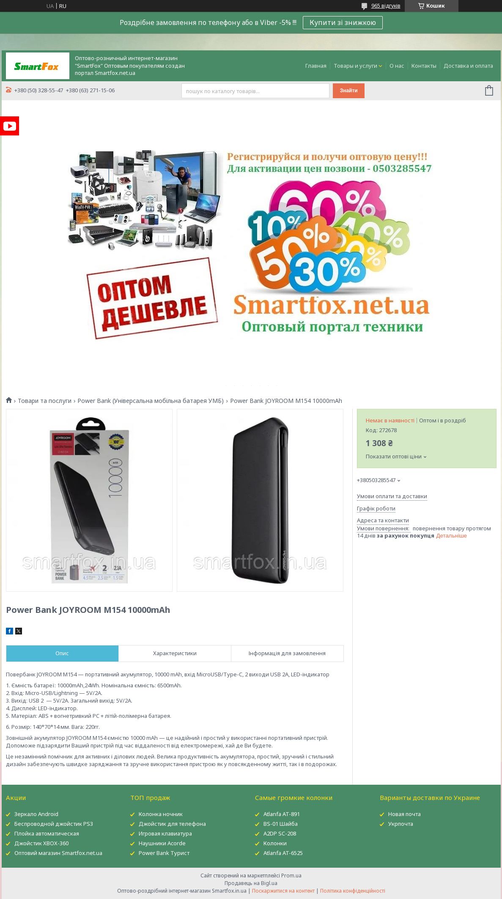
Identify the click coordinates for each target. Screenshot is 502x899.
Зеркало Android (36, 814)
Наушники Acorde (162, 843)
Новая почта (404, 814)
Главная (315, 65)
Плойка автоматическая (46, 833)
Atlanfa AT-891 (281, 814)
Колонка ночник (161, 814)
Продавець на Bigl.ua (251, 883)
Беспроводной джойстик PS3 (53, 823)
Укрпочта (400, 823)
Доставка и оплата (468, 65)
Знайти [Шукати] (349, 91)
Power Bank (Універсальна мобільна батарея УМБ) (150, 401)
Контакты (423, 65)
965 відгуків (386, 5)
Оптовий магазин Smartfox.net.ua (58, 853)
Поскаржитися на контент (283, 890)
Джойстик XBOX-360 (41, 843)
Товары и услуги (355, 65)
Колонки (275, 843)
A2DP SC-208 (279, 833)
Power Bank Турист (164, 853)
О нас (397, 65)
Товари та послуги (44, 401)
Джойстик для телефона (172, 823)
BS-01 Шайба (280, 823)
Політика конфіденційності (352, 890)
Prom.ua (291, 875)
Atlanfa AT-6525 (283, 853)
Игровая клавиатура (165, 833)
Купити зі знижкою (343, 22)
